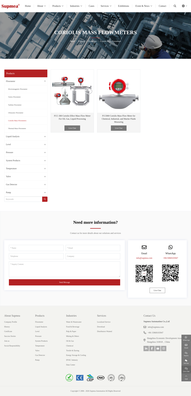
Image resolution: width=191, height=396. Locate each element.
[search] (174, 6)
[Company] (93, 256)
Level (8, 144)
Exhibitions (123, 6)
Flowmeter (10, 81)
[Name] (36, 248)
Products (56, 6)
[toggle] (45, 81)
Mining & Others (72, 336)
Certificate (8, 331)
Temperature (11, 168)
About (40, 6)
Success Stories (10, 336)
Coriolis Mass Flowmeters (17, 121)
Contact (162, 6)
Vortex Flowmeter (14, 97)
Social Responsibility (12, 346)
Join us (6, 341)
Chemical (69, 346)
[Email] (93, 248)
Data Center (70, 365)
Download (101, 327)
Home (28, 6)
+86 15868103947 (155, 332)
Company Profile (10, 322)
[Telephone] (36, 256)
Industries (74, 6)
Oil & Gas (70, 341)
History (7, 327)
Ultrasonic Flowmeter (15, 113)
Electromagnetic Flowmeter (17, 89)
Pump (8, 192)
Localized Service (103, 322)
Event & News (142, 6)
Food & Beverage (72, 327)
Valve (8, 176)
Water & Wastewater (74, 322)
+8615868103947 (170, 258)
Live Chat (72, 128)
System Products (13, 160)
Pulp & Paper (71, 331)
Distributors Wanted (104, 331)
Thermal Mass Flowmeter (17, 128)
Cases (91, 6)
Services (105, 6)
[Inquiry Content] (64, 269)
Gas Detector (11, 184)
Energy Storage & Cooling (76, 355)
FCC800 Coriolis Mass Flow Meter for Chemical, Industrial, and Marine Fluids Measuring (119, 119)
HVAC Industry (72, 360)
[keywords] (23, 199)
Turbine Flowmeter (14, 105)
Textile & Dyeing (72, 351)
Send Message (64, 282)
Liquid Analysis (12, 136)
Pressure (9, 152)
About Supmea (12, 315)
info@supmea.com (144, 258)
